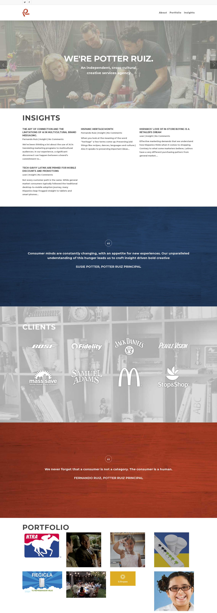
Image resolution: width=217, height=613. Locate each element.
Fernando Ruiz (30, 139)
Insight (43, 139)
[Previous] (3, 65)
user (142, 136)
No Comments (56, 139)
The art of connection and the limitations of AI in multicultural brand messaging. (49, 132)
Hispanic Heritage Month (97, 129)
